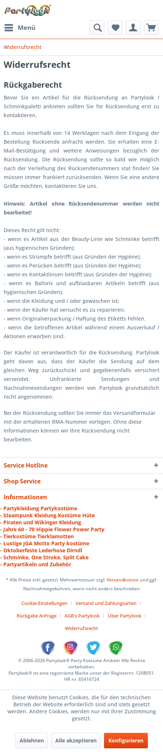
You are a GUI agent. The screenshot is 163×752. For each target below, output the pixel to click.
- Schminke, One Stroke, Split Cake (44, 557)
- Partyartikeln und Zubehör (35, 564)
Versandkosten (123, 580)
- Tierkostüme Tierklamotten (37, 536)
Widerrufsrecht (81, 628)
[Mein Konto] (133, 27)
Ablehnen (32, 740)
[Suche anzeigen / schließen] (97, 27)
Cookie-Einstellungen (44, 603)
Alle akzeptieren (76, 740)
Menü (19, 27)
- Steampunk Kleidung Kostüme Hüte (47, 515)
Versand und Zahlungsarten (106, 603)
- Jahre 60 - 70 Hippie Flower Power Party (52, 529)
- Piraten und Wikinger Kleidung (40, 522)
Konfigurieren (125, 740)
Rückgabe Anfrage (36, 615)
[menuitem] (19, 27)
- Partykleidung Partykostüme (38, 508)
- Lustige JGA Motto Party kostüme (44, 543)
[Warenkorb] (151, 27)
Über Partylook (124, 615)
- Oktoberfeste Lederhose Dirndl (41, 550)
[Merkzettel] (115, 27)
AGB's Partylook (82, 615)
